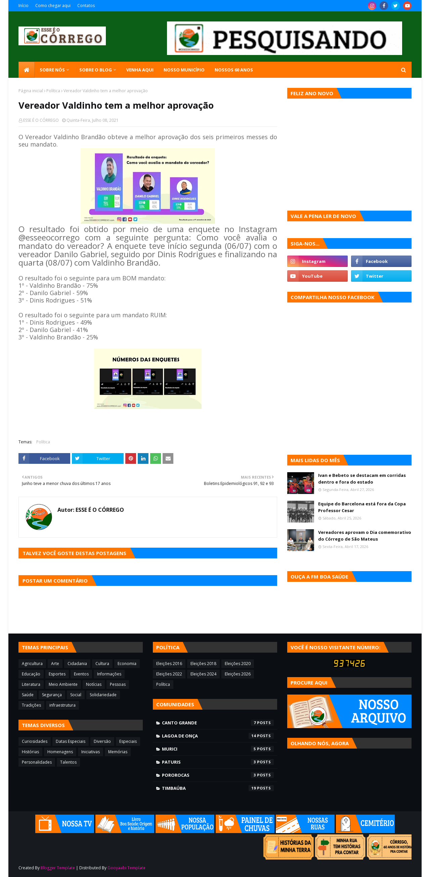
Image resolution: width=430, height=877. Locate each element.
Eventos (81, 674)
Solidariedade (103, 695)
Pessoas (118, 684)
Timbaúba (218, 788)
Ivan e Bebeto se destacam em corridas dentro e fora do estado (362, 478)
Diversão (102, 741)
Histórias (30, 752)
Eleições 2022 (169, 674)
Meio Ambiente (63, 684)
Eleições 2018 (203, 663)
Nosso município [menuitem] (184, 70)
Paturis (218, 762)
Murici (218, 749)
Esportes (57, 674)
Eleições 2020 (238, 663)
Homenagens (60, 752)
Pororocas (218, 775)
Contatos (86, 5)
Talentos (68, 762)
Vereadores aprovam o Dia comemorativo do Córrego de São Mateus (364, 535)
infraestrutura (62, 705)
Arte (55, 663)
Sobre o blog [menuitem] (95, 70)
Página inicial (30, 91)
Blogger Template (58, 868)
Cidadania (77, 663)
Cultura (102, 663)
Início (23, 5)
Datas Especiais (70, 741)
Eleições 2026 (238, 674)
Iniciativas (90, 752)
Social (75, 695)
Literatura (31, 684)
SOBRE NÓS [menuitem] (52, 70)
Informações (109, 674)
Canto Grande (218, 723)
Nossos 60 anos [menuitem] (234, 70)
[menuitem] (26, 70)
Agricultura (32, 663)
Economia (127, 663)
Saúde (28, 695)
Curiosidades (34, 741)
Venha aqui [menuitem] (140, 70)
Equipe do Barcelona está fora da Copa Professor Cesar (362, 507)
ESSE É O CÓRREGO (41, 120)
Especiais (128, 741)
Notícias (93, 684)
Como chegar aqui (53, 5)
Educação (31, 674)
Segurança (52, 695)
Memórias (117, 752)
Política (53, 91)
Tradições (31, 705)
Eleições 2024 (203, 674)
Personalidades (37, 762)
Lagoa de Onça (218, 736)
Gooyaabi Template (126, 868)
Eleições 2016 (169, 663)
